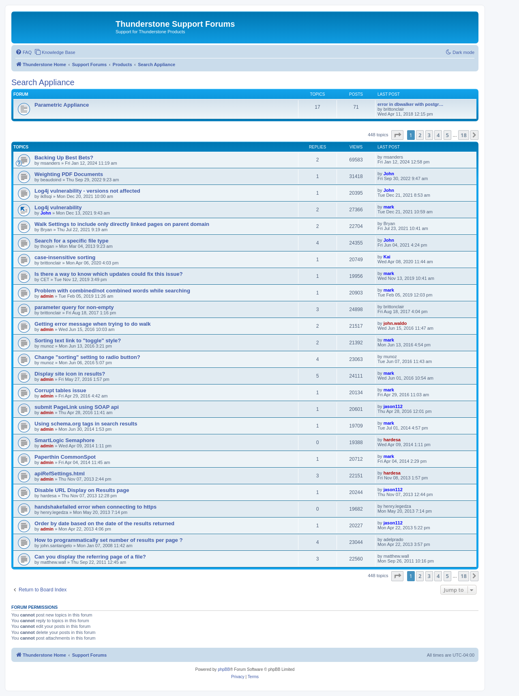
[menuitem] (23, 52)
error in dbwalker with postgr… (410, 104)
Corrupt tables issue (60, 390)
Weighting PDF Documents (68, 174)
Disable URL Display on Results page (81, 490)
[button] (397, 135)
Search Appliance (43, 82)
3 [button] (429, 135)
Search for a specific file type (71, 241)
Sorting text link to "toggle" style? (77, 340)
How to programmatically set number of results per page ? (108, 540)
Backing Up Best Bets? (63, 158)
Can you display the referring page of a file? (90, 557)
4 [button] (438, 135)
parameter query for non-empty (74, 307)
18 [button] (464, 135)
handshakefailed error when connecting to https (95, 507)
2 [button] (419, 135)
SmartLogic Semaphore (64, 440)
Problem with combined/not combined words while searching (112, 291)
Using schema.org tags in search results (85, 424)
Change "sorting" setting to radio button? (87, 357)
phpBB (224, 669)
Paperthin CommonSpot (65, 457)
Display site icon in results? (69, 374)
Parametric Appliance (61, 105)
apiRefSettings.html (59, 473)
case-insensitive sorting (64, 257)
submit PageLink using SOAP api (76, 407)
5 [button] (447, 135)
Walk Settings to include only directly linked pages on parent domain (121, 224)
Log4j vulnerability (58, 207)
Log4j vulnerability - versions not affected (87, 191)
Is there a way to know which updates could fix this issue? (108, 274)
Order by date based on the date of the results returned (104, 523)
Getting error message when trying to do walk (92, 324)
